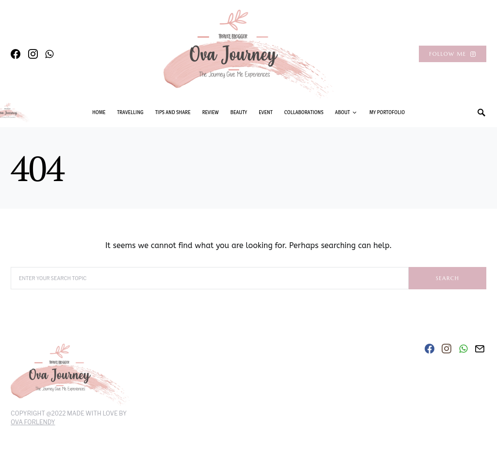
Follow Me (452, 53)
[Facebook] (15, 54)
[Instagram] (33, 54)
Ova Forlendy (33, 422)
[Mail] (479, 348)
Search (447, 278)
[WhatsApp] (49, 54)
